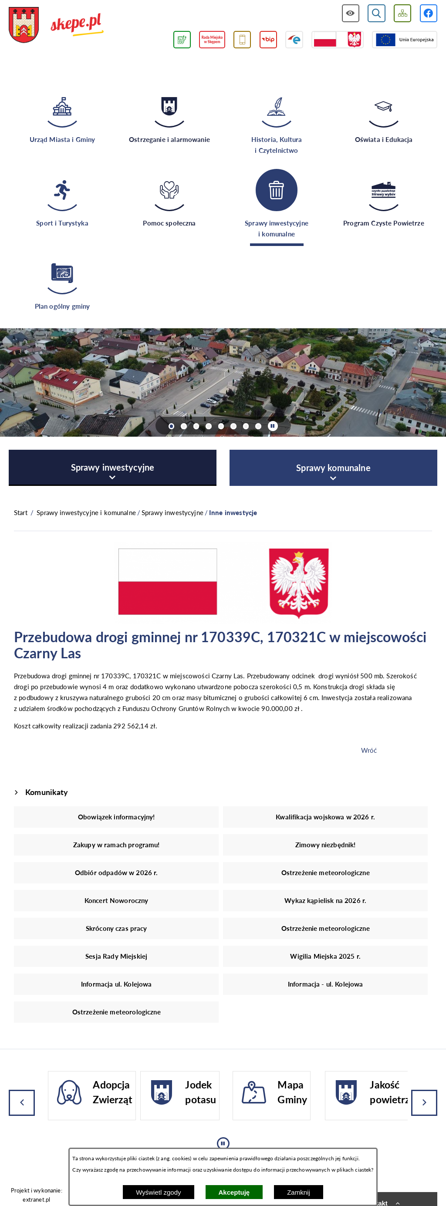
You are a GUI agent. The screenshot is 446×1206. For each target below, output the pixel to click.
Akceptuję (234, 1192)
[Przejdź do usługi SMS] (242, 40)
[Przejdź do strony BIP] (268, 40)
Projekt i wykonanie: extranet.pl (36, 1195)
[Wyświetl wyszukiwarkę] (376, 13)
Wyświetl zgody (158, 1192)
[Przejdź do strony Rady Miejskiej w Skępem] (212, 40)
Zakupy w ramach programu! (116, 845)
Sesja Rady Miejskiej (116, 956)
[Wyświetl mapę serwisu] (403, 13)
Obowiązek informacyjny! (116, 817)
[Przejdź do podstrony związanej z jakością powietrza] (182, 40)
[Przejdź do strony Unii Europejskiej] (404, 40)
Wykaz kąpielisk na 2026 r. (325, 900)
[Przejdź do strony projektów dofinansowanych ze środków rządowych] (337, 40)
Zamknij (298, 1192)
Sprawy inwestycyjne (172, 512)
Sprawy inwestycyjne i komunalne (86, 512)
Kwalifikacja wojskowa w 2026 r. (325, 817)
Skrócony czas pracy (116, 928)
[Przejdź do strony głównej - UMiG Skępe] (56, 25)
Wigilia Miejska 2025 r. (325, 956)
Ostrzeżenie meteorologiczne (325, 872)
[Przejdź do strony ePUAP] (294, 40)
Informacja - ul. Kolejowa (325, 984)
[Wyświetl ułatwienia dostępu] (351, 13)
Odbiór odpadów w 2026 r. (116, 872)
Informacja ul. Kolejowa (116, 984)
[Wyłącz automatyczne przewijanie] (273, 426)
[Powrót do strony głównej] (20, 512)
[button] (223, 621)
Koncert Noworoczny (116, 900)
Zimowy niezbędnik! (325, 845)
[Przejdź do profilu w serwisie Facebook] (429, 13)
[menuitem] (112, 468)
